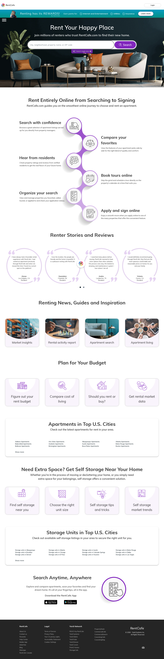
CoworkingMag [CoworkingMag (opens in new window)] (100, 640)
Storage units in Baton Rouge (126, 550)
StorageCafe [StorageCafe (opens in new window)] (73, 650)
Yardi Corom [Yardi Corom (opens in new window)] (73, 645)
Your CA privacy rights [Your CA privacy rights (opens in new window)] (52, 637)
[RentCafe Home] (137, 628)
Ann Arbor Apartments (56, 442)
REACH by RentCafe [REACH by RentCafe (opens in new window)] (76, 631)
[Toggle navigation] (4, 20)
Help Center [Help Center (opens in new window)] (23, 639)
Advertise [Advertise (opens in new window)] (22, 645)
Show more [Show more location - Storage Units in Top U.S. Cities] (19, 560)
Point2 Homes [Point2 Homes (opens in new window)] (74, 647)
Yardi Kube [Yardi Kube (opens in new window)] (73, 639)
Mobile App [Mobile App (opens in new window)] (23, 642)
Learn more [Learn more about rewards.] (146, 13)
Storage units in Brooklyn (23, 552)
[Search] (125, 44)
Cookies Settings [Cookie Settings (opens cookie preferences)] (50, 642)
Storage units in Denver (23, 555)
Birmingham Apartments (57, 446)
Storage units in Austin (90, 550)
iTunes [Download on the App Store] (52, 601)
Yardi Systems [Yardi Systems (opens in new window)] (74, 634)
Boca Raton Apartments (90, 446)
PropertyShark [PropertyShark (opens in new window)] (99, 629)
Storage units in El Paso (57, 555)
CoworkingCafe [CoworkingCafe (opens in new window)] (100, 637)
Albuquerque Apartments (91, 442)
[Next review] (147, 269)
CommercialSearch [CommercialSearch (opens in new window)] (101, 634)
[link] (152, 5)
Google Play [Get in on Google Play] (69, 601)
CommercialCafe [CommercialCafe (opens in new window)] (100, 632)
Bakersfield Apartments (23, 444)
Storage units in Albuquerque (25, 550)
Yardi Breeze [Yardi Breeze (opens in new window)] (73, 642)
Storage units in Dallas (123, 552)
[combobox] (71, 45)
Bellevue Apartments (22, 446)
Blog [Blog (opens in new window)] (21, 647)
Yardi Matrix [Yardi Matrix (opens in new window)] (73, 637)
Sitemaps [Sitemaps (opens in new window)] (22, 650)
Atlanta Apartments (122, 442)
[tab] (80, 287)
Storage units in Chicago (57, 552)
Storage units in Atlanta (57, 550)
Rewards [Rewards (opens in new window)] (22, 637)
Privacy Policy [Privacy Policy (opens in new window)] (49, 634)
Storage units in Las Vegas (125, 555)
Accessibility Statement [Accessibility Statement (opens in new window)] (52, 639)
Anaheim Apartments (56, 444)
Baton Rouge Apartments (124, 444)
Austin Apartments (88, 444)
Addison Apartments (22, 442)
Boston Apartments (122, 446)
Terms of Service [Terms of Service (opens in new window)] (50, 631)
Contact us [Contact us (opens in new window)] (23, 634)
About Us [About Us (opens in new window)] (22, 631)
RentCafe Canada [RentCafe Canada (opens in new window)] (25, 653)
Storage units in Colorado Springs (93, 552)
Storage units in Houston (90, 555)
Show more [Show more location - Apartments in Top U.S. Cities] (19, 452)
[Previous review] (16, 269)
